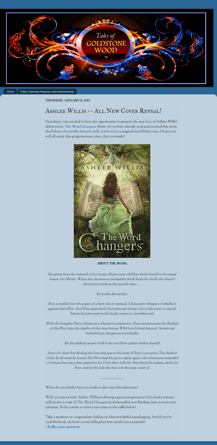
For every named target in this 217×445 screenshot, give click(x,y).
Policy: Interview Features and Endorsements (47, 91)
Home (10, 91)
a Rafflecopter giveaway (63, 427)
